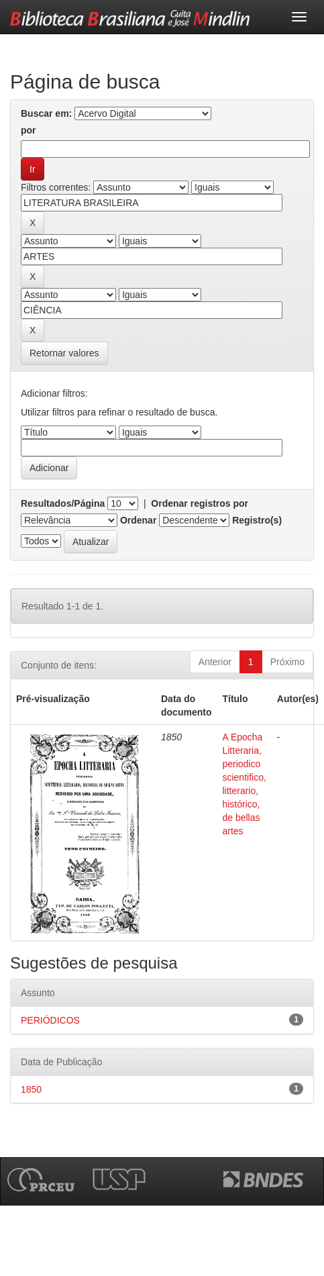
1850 (31, 1089)
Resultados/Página (63, 503)
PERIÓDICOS (50, 1020)
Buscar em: (46, 113)
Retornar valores (64, 353)
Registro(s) (257, 520)
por (28, 130)
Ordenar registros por (199, 503)
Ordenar (138, 520)
